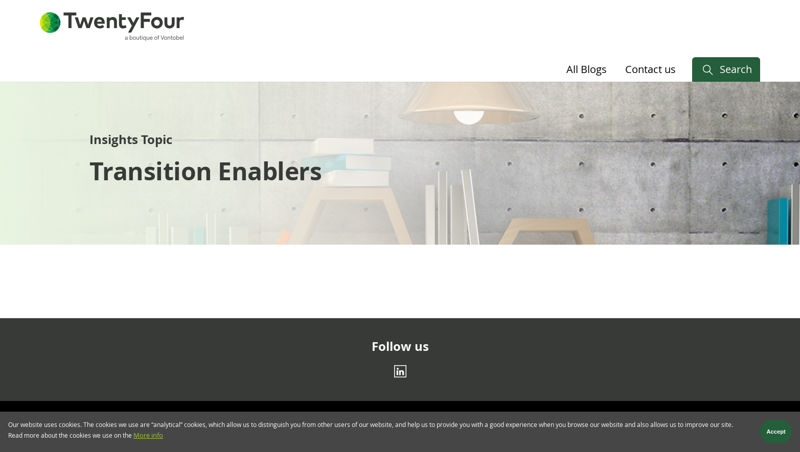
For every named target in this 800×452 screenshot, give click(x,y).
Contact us (650, 69)
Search (736, 69)
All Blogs (586, 69)
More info (148, 439)
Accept (776, 435)
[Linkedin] (400, 371)
